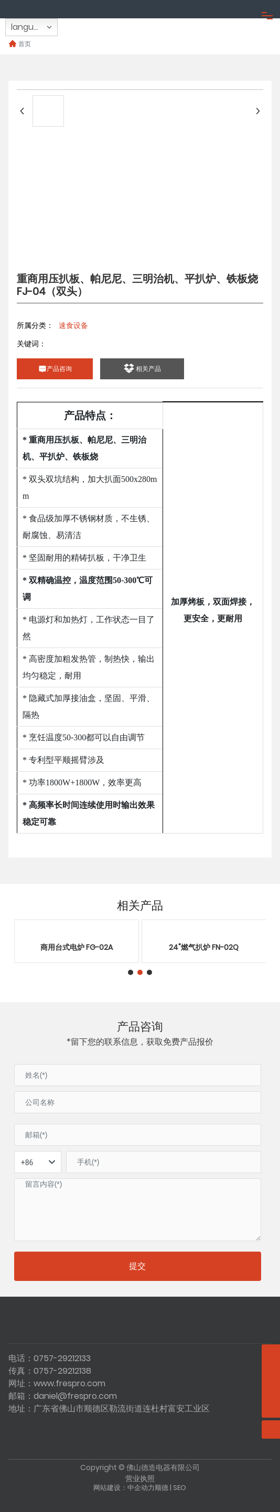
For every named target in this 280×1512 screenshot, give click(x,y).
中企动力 (141, 1488)
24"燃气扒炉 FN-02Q (204, 947)
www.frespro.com (69, 1383)
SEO (179, 1488)
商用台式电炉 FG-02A (76, 947)
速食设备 (73, 325)
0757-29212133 (62, 1358)
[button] (130, 972)
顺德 (161, 1488)
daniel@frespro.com (75, 1396)
